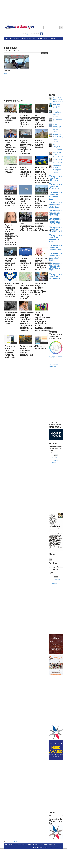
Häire (29, 39)
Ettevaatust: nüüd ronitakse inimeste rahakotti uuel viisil (58, 99)
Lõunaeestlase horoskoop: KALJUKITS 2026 (55, 256)
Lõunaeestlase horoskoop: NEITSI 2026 (55, 221)
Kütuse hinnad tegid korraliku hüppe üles (56, 106)
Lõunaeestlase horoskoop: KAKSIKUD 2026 (55, 195)
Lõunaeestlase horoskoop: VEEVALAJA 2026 (55, 267)
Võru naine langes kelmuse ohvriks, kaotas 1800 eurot (57, 160)
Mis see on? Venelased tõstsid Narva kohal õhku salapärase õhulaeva (57, 128)
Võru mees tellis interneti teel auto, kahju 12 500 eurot (58, 154)
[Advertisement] (33, 11)
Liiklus (23, 39)
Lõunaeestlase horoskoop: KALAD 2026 (55, 276)
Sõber (16, 41)
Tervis (53, 39)
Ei (51, 452)
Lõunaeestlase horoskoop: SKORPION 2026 (55, 238)
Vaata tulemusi (56, 458)
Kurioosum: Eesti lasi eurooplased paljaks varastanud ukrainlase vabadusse (58, 138)
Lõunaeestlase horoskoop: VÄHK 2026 (55, 205)
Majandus (16, 39)
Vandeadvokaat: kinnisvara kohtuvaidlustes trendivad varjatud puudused (57, 169)
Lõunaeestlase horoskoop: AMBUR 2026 (55, 247)
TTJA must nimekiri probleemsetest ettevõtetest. (54, 364)
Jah (52, 450)
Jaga (5, 73)
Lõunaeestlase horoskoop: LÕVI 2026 (55, 213)
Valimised (27, 41)
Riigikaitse (9, 41)
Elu (21, 41)
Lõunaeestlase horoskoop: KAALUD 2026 (55, 229)
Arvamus (46, 39)
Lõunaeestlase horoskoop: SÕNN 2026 (55, 186)
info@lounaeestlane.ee (32, 35)
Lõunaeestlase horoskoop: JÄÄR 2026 (55, 178)
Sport (40, 39)
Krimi (34, 39)
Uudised (8, 39)
